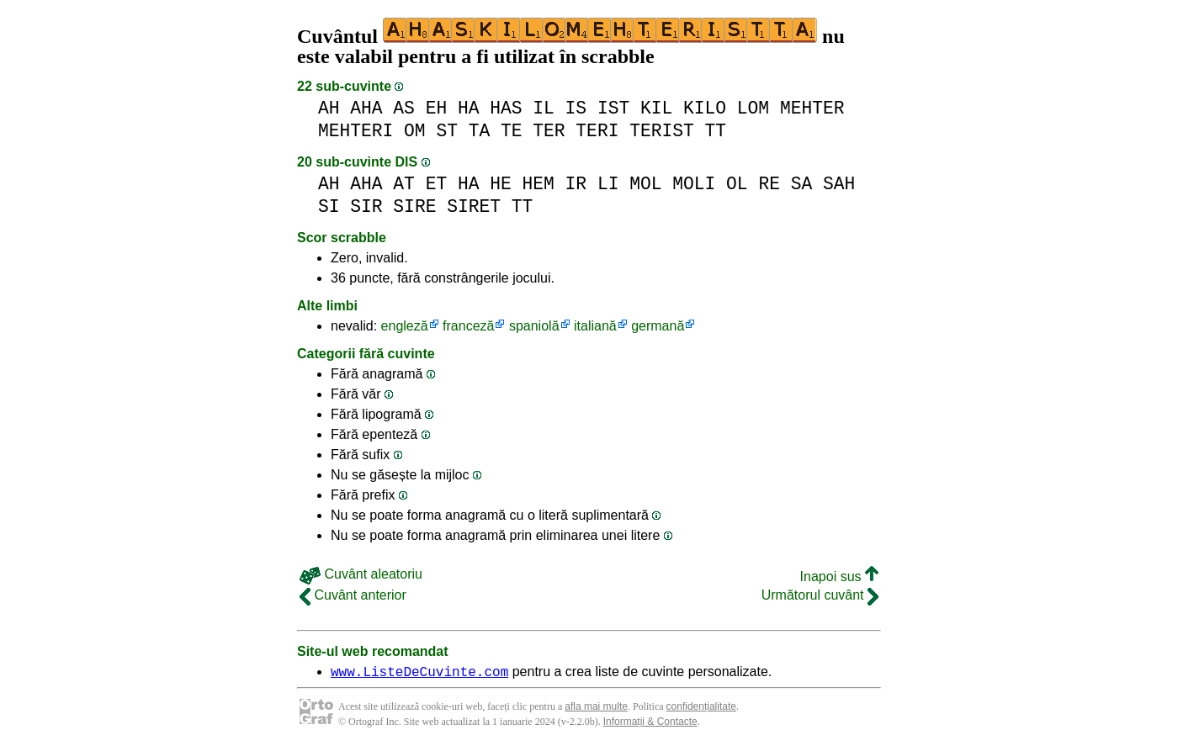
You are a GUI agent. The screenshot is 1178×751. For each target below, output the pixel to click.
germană (657, 326)
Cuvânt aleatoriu (361, 574)
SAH (839, 184)
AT (404, 184)
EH (437, 108)
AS (404, 108)
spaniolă (534, 326)
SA (802, 184)
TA (480, 131)
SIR (366, 206)
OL (737, 184)
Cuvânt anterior (353, 595)
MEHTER (812, 108)
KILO (704, 108)
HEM (539, 184)
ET (437, 184)
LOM (753, 108)
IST (613, 108)
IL (544, 108)
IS (576, 108)
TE (512, 131)
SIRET (474, 206)
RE (769, 184)
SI (329, 206)
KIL (656, 108)
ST (447, 131)
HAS (506, 108)
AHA (366, 108)
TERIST (661, 131)
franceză (468, 326)
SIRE (414, 206)
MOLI (693, 184)
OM (415, 131)
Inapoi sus (839, 576)
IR (576, 184)
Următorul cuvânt (819, 595)
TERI (597, 131)
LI (608, 184)
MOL (645, 184)
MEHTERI (355, 131)
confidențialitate (701, 709)
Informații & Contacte (650, 724)
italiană (595, 326)
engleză (404, 326)
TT (715, 131)
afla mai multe (596, 709)
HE (501, 184)
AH (329, 108)
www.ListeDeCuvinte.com (419, 673)
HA (469, 108)
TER (549, 131)
